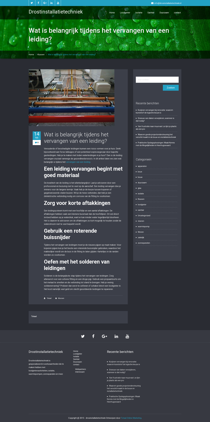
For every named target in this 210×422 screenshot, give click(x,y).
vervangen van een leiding (78, 162)
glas (139, 188)
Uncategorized (144, 215)
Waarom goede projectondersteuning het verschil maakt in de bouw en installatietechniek (124, 388)
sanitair (141, 210)
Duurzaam (164, 12)
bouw (140, 177)
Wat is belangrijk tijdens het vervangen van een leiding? (72, 54)
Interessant (80, 372)
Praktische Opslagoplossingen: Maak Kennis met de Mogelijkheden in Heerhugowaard (123, 399)
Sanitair (150, 12)
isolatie (141, 194)
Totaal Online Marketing (131, 418)
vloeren (141, 221)
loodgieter (142, 205)
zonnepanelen (144, 243)
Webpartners (80, 369)
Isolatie (138, 12)
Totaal (47, 298)
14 (37, 135)
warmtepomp (143, 226)
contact (177, 12)
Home (112, 12)
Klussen (41, 54)
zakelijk (141, 237)
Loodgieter (125, 12)
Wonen (141, 232)
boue (140, 172)
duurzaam (142, 183)
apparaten (142, 166)
